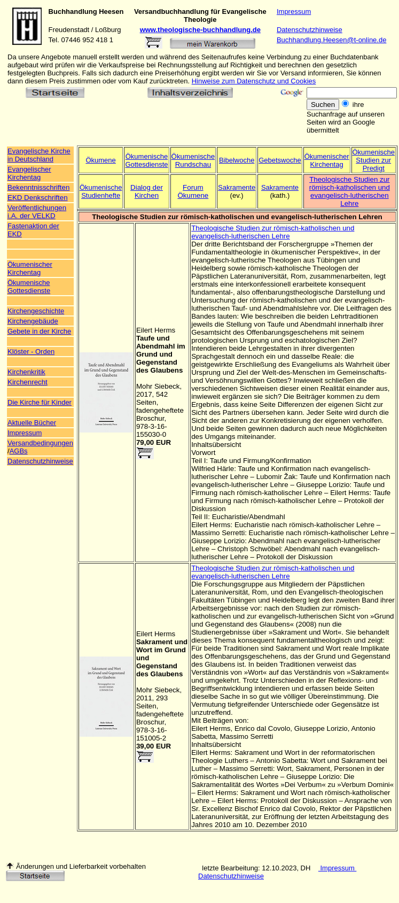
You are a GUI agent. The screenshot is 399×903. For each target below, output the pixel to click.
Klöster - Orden (30, 352)
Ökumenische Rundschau (193, 160)
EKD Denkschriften (37, 198)
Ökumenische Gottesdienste (146, 160)
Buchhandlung (73, 11)
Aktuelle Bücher (31, 423)
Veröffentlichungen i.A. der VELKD (36, 212)
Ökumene (100, 160)
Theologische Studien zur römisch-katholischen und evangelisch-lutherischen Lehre (349, 191)
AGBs (19, 451)
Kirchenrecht (27, 382)
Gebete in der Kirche (39, 331)
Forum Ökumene (192, 191)
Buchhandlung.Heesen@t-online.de (331, 40)
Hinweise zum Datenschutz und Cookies (254, 81)
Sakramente (236, 187)
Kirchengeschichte (35, 311)
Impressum (294, 11)
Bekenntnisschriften (38, 187)
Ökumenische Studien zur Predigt (374, 160)
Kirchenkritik (26, 372)
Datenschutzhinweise (309, 30)
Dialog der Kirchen (146, 191)
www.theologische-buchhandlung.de (200, 30)
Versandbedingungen (40, 443)
